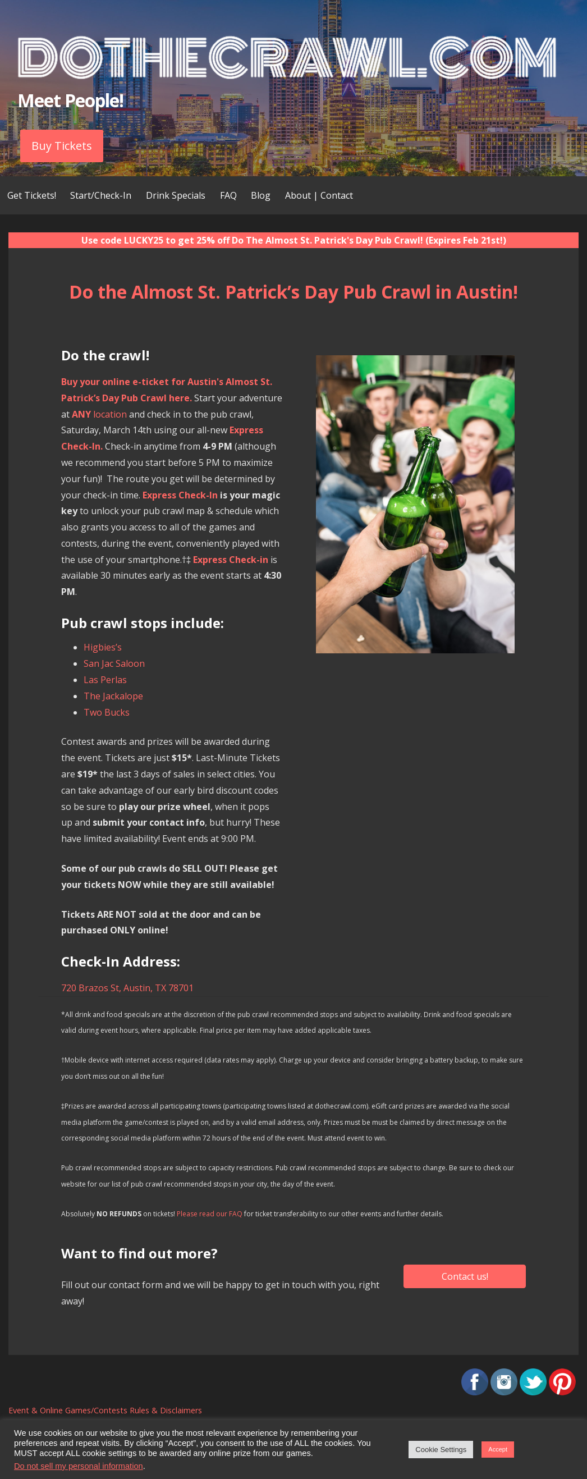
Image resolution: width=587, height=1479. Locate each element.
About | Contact (319, 195)
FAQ (228, 195)
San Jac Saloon (114, 663)
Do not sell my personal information (78, 1466)
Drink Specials (175, 195)
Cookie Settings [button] (440, 1449)
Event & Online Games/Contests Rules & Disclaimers (105, 1410)
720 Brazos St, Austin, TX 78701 (127, 988)
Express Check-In (180, 495)
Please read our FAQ (209, 1214)
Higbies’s (103, 647)
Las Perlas (105, 680)
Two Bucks (107, 712)
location (99, 414)
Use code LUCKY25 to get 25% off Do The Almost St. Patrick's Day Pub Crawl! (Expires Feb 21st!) (293, 240)
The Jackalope (113, 696)
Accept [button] (497, 1449)
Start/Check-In (100, 195)
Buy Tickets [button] (61, 145)
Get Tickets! (31, 195)
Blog (260, 195)
